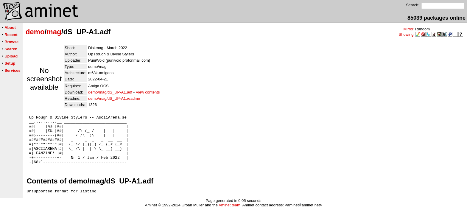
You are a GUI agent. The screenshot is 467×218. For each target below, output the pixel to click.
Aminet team (229, 216)
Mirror (408, 29)
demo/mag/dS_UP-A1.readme (114, 98)
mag (53, 32)
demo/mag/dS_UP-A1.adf (110, 92)
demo (35, 32)
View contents (148, 92)
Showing (406, 34)
